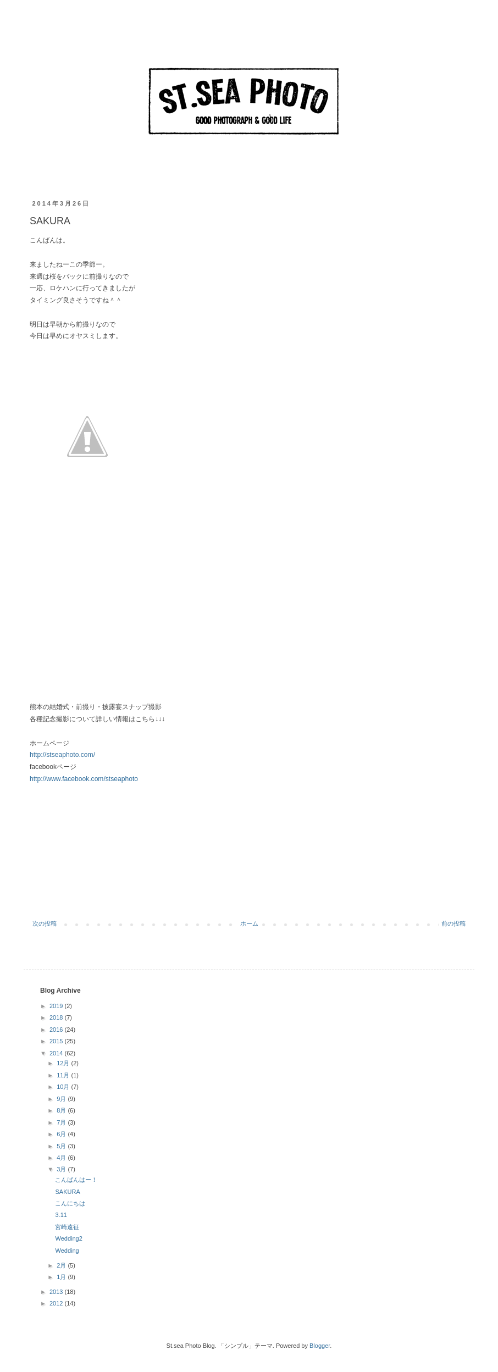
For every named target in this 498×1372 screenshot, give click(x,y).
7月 (62, 1122)
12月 (64, 1063)
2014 (57, 1053)
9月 (62, 1099)
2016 (57, 1029)
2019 (57, 1006)
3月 (62, 1169)
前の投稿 (453, 923)
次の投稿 (44, 923)
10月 (64, 1086)
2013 (57, 1291)
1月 (62, 1277)
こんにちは (70, 1203)
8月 (62, 1110)
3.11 (61, 1214)
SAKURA (67, 1191)
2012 (57, 1303)
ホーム (249, 923)
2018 (57, 1017)
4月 (62, 1157)
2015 (57, 1041)
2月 (62, 1265)
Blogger (319, 1345)
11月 (64, 1075)
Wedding (67, 1250)
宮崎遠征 (67, 1227)
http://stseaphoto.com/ (62, 755)
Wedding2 (68, 1238)
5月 (62, 1146)
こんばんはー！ (76, 1179)
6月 (62, 1134)
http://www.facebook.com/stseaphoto (84, 779)
